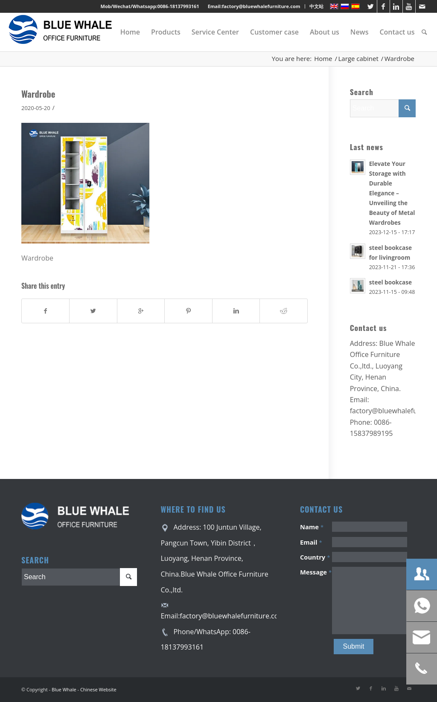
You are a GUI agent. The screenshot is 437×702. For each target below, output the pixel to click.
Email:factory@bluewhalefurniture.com (254, 6)
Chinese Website (98, 689)
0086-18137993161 (178, 6)
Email (311, 542)
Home (323, 58)
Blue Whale (64, 689)
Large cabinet (358, 58)
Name (311, 526)
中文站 (316, 6)
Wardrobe (38, 93)
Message (316, 572)
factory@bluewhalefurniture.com (232, 616)
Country (315, 557)
